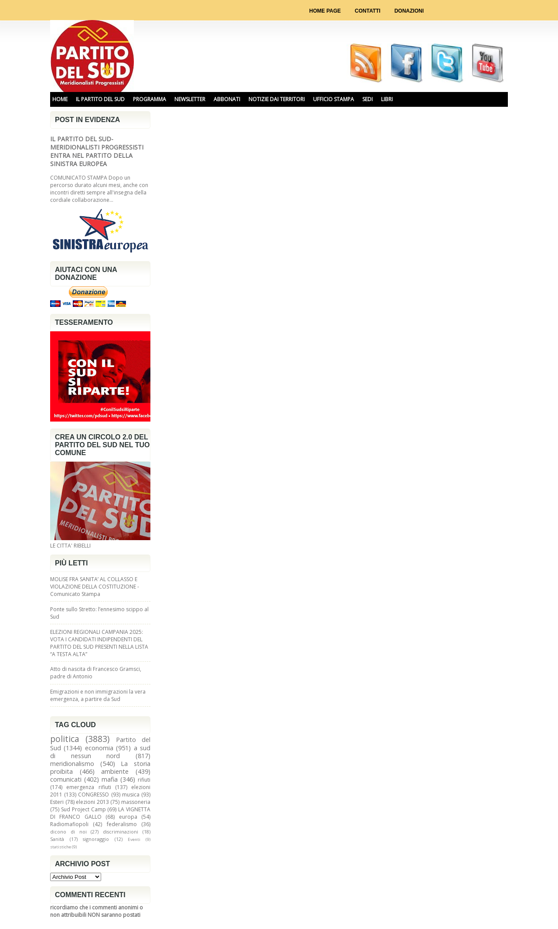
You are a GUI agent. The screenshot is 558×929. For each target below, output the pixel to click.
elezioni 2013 (92, 802)
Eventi (134, 839)
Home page (324, 11)
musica (131, 794)
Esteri (57, 802)
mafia (110, 779)
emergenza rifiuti (88, 787)
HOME (60, 99)
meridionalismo (72, 763)
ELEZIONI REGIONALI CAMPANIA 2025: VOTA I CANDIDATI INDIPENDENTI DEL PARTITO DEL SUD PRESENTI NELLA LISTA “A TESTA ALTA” (99, 643)
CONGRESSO (93, 794)
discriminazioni (120, 831)
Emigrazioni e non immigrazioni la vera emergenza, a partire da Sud (98, 695)
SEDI (367, 99)
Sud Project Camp (83, 809)
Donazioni (409, 11)
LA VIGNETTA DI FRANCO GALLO (100, 813)
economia (99, 748)
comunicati (66, 779)
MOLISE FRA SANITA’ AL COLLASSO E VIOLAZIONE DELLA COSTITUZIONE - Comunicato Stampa (94, 586)
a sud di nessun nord (100, 752)
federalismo (122, 824)
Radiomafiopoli (69, 824)
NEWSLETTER (189, 99)
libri (387, 99)
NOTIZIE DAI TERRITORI (276, 99)
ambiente (115, 771)
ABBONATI (227, 99)
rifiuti (144, 779)
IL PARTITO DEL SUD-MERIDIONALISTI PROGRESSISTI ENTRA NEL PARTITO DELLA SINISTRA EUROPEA (96, 151)
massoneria (135, 802)
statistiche (60, 847)
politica (64, 739)
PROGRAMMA (149, 99)
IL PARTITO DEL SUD (100, 99)
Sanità (57, 839)
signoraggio (96, 839)
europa (128, 816)
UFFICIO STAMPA (333, 99)
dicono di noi (68, 831)
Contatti (368, 11)
